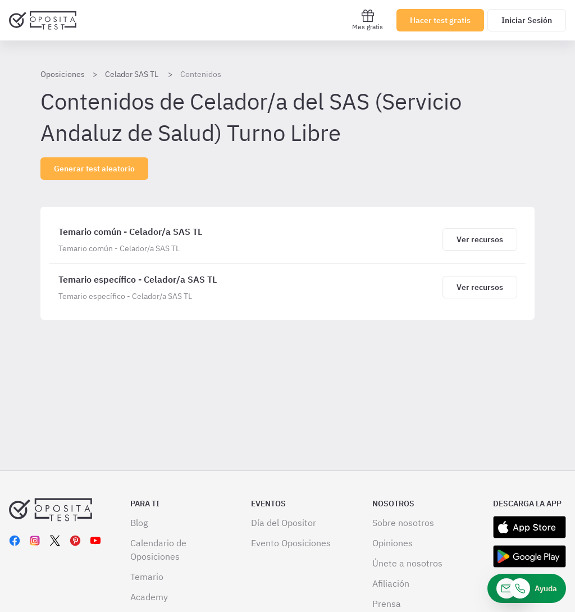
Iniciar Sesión (526, 20)
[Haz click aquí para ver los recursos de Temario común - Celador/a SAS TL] (479, 239)
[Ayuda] (526, 588)
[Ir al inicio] (42, 20)
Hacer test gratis (440, 20)
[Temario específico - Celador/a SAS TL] (248, 287)
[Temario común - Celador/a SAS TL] (248, 239)
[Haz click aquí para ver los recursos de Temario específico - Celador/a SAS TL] (479, 287)
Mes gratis (367, 20)
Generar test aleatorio (94, 169)
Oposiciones (62, 74)
